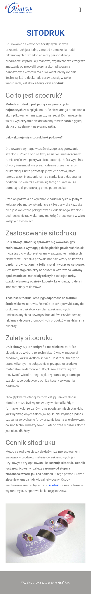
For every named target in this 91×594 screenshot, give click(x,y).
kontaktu (55, 485)
